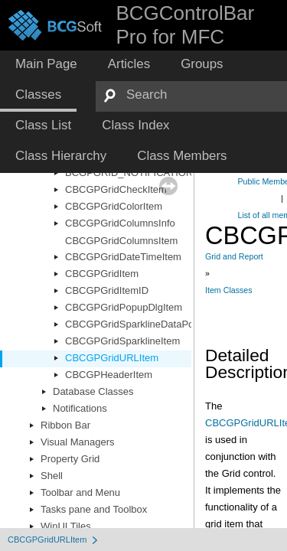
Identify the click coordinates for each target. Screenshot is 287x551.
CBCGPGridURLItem (111, 358)
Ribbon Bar (65, 425)
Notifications (80, 408)
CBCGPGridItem (102, 273)
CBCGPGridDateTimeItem (123, 256)
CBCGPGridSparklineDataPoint (134, 324)
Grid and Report (234, 256)
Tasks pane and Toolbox (94, 509)
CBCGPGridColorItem (113, 206)
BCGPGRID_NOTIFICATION (129, 172)
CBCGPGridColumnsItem (121, 240)
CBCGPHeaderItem (108, 374)
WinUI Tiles (66, 526)
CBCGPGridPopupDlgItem (123, 307)
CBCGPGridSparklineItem (122, 341)
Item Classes (229, 290)
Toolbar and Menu (80, 492)
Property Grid (70, 459)
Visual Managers (78, 442)
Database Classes (93, 391)
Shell (52, 475)
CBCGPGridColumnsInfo (120, 223)
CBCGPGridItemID (106, 290)
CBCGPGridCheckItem (116, 189)
